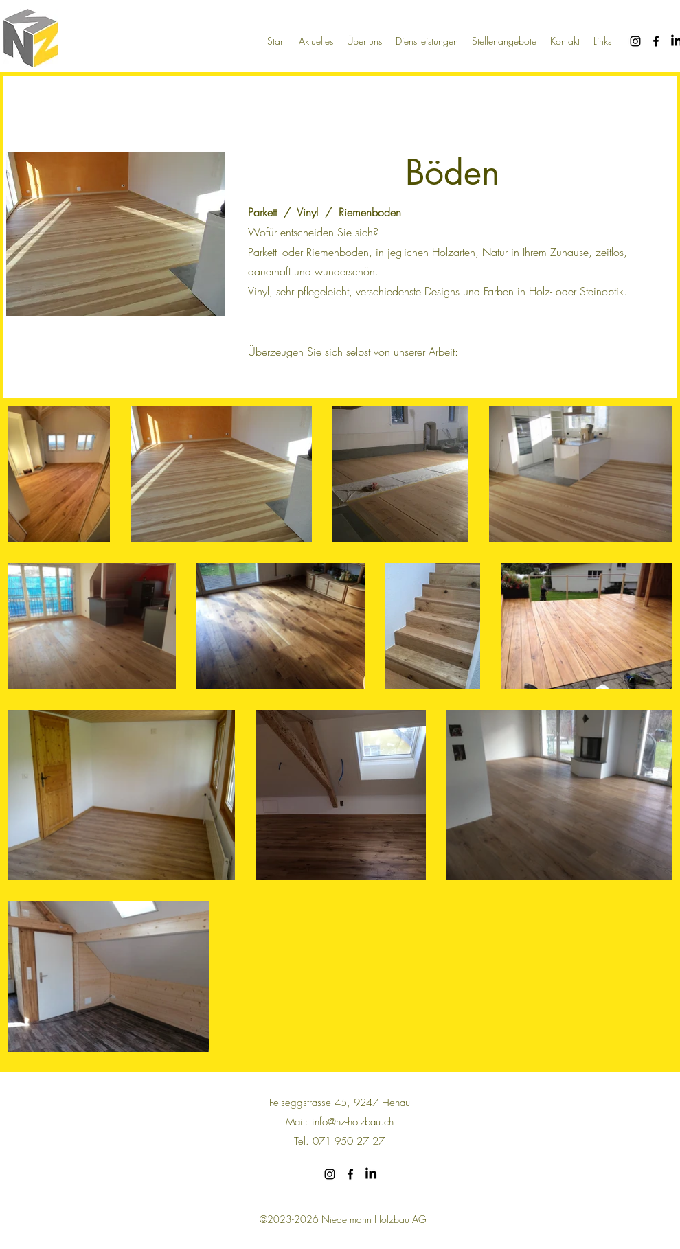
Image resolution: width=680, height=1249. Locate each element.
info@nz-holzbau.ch (353, 1122)
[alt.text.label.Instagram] (635, 41)
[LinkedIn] (371, 1174)
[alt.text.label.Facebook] (656, 41)
